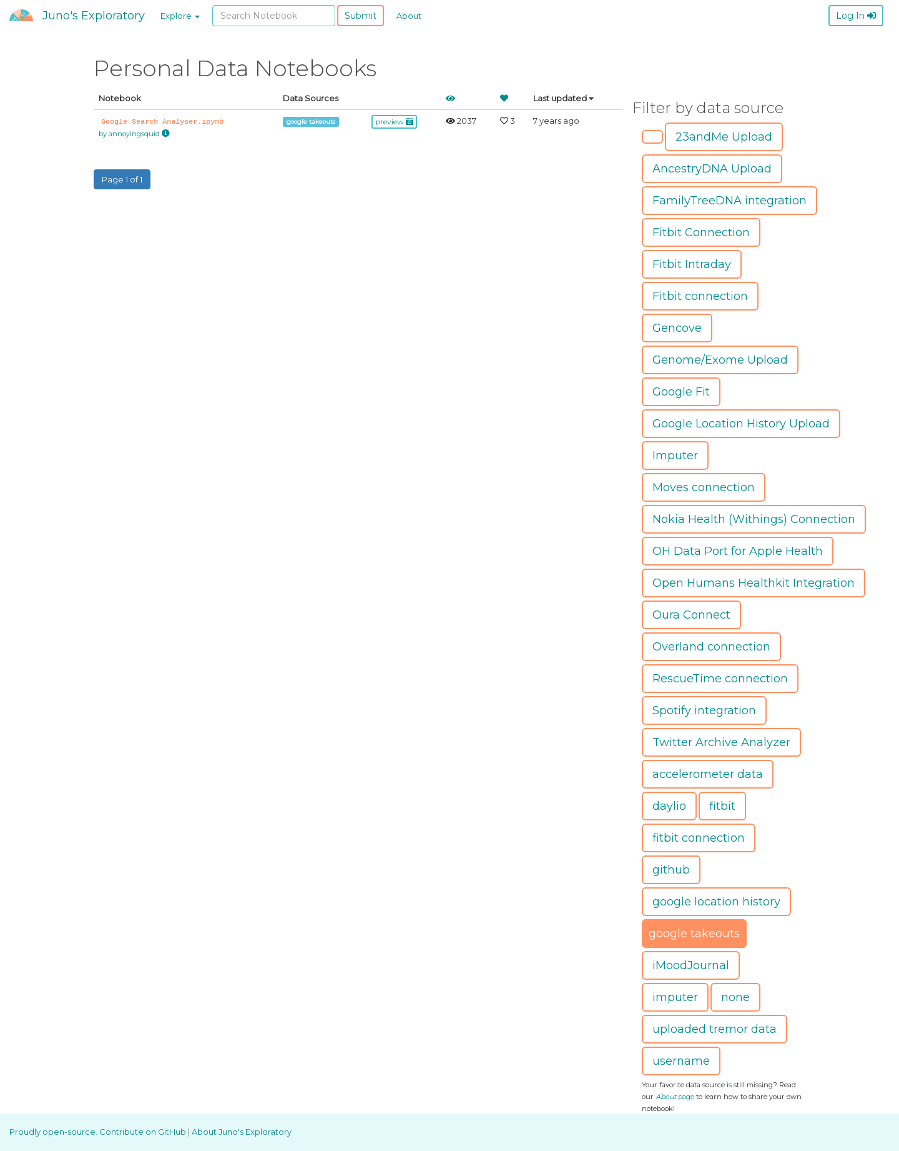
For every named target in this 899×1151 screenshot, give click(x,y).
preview (394, 121)
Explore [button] (180, 16)
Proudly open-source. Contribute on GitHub (98, 1132)
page (675, 1096)
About (408, 16)
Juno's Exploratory (93, 15)
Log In (856, 15)
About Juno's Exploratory (242, 1132)
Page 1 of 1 (122, 179)
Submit (360, 15)
